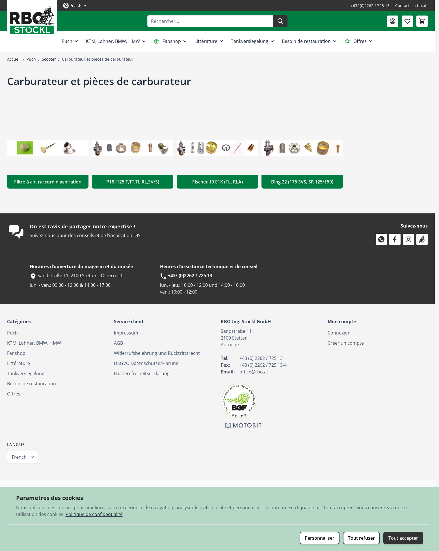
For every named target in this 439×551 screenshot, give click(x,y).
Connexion (339, 333)
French (19, 457)
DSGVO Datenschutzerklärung (146, 363)
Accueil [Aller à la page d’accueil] (14, 59)
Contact (402, 5)
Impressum (126, 333)
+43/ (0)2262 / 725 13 (370, 5)
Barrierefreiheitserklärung (142, 373)
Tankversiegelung (253, 41)
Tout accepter (403, 538)
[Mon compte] (392, 21)
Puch (70, 41)
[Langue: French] (74, 5)
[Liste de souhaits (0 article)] (407, 21)
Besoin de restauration (310, 41)
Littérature (209, 41)
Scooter (49, 59)
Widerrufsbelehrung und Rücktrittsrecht (157, 353)
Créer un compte (346, 343)
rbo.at (421, 5)
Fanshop (170, 41)
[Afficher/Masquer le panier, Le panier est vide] (422, 21)
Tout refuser (361, 538)
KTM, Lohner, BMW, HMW (116, 41)
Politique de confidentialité (94, 514)
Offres (358, 41)
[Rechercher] (280, 21)
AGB (118, 343)
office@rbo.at (253, 372)
